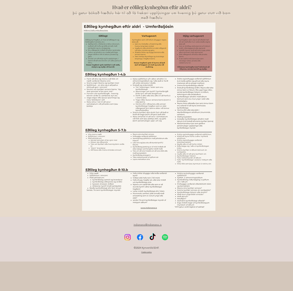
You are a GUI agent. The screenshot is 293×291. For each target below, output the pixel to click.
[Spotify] (165, 267)
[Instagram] (70, 25)
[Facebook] (64, 25)
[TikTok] (152, 267)
